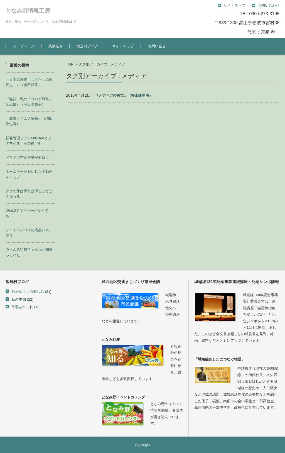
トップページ (24, 46)
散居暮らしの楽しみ (31, 291)
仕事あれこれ (26, 307)
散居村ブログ (87, 46)
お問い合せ (157, 46)
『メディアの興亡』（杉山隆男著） (124, 95)
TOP (69, 64)
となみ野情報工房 (28, 11)
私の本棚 (22, 299)
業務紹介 (55, 46)
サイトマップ (123, 46)
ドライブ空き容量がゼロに (27, 157)
